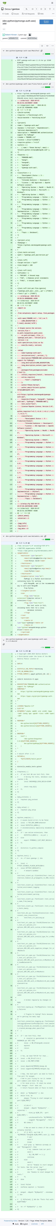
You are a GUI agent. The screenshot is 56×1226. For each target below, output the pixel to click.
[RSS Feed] (26, 9)
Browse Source (46, 22)
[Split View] (47, 46)
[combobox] (42, 46)
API (42, 1224)
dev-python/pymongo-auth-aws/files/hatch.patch (27, 84)
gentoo (16, 9)
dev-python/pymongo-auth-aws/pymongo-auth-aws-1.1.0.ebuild (27, 640)
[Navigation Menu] (52, 3)
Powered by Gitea (11, 1221)
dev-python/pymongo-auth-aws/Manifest (22, 51)
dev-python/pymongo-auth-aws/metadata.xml (24, 536)
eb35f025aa (32, 38)
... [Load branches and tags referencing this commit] (4, 29)
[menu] (52, 46)
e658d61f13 (13, 38)
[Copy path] (41, 50)
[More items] (53, 13)
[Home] (4, 3)
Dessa (8, 9)
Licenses (34, 1224)
